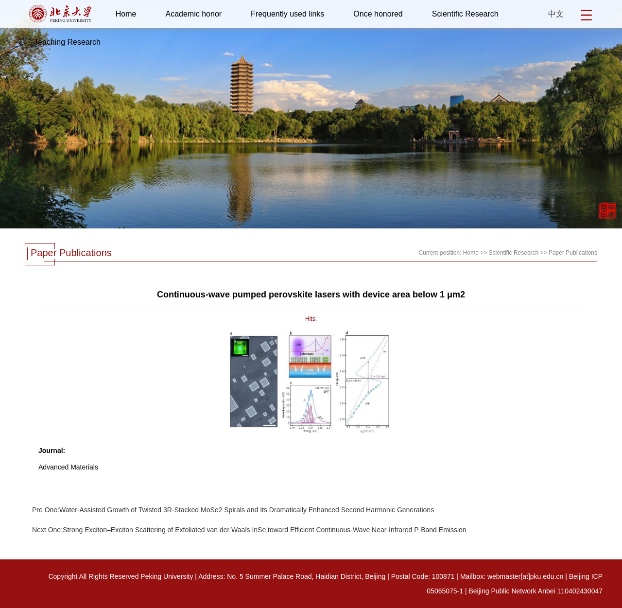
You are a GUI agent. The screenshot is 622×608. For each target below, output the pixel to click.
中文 (556, 14)
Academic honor (193, 14)
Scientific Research (465, 14)
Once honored (377, 14)
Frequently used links (287, 14)
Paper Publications (573, 252)
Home (126, 14)
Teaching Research (67, 42)
